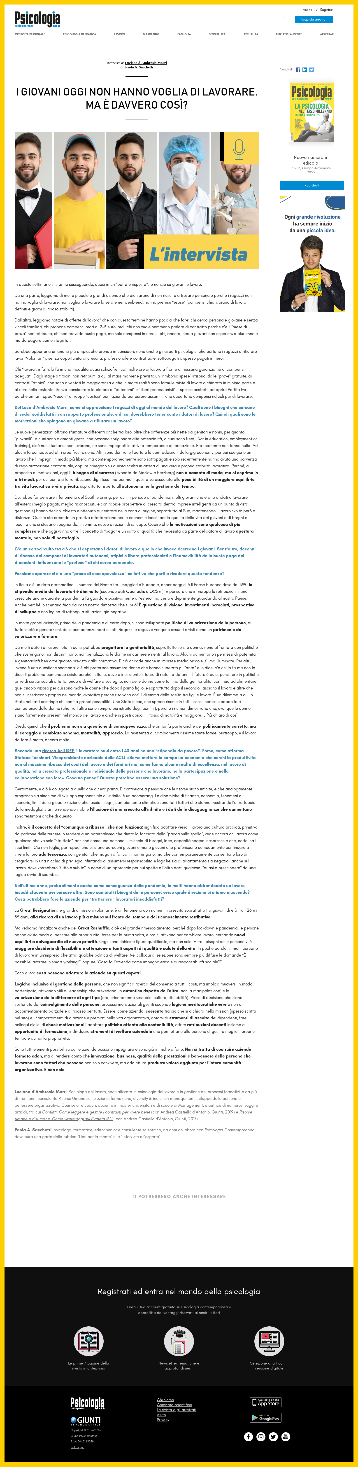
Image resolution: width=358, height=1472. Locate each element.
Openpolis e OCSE (143, 591)
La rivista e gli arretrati (176, 1409)
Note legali (77, 1447)
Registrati (327, 10)
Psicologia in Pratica (79, 34)
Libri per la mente (289, 34)
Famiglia (184, 34)
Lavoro (119, 34)
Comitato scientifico (174, 1404)
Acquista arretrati (314, 19)
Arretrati (327, 34)
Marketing (151, 34)
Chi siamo (165, 1399)
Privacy (163, 1419)
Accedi (308, 10)
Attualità (251, 34)
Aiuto (161, 1414)
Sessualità (217, 34)
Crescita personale (30, 34)
